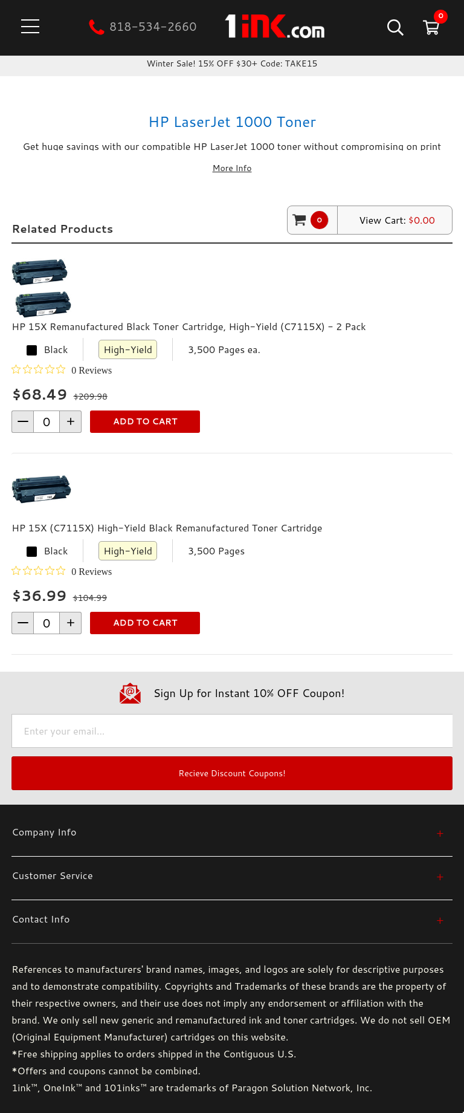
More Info (232, 168)
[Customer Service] (227, 875)
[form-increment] (46, 421)
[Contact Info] (227, 919)
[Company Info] (227, 832)
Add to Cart (145, 421)
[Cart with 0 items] (430, 27)
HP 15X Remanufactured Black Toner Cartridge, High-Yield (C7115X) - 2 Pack (188, 326)
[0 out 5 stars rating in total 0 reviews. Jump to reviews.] (61, 370)
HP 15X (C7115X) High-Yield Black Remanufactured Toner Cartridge (166, 527)
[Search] (394, 27)
